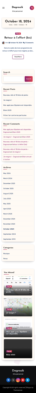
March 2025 (7, 214)
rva (5, 42)
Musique (6, 253)
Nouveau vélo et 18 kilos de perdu (15, 95)
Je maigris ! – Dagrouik (11, 137)
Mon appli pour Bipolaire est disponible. (17, 105)
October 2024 (8, 229)
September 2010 (9, 239)
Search (6, 72)
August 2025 (8, 193)
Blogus (28, 387)
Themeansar (17, 390)
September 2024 (9, 234)
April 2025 (7, 209)
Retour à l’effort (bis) (18, 37)
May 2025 (7, 204)
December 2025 (9, 183)
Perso (18, 33)
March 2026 (7, 178)
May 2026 (7, 173)
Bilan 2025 (7, 110)
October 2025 (8, 188)
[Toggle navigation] (3, 8)
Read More (18, 57)
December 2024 (9, 219)
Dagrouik (17, 7)
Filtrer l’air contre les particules (14, 115)
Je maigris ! (7, 100)
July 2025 (7, 199)
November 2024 (9, 224)
